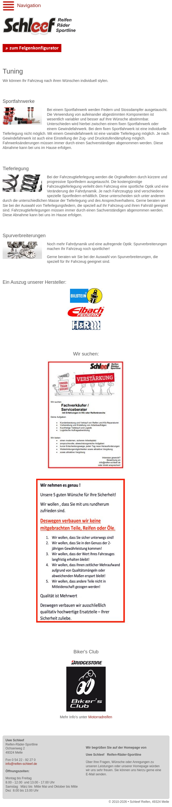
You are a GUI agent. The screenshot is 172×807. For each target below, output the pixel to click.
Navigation (29, 5)
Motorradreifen (100, 717)
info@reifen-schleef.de (21, 764)
